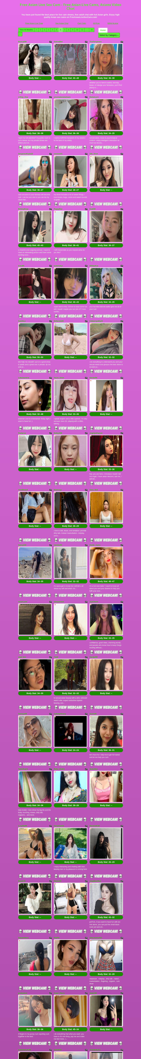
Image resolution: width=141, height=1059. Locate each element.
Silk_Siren (93, 139)
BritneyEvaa (23, 187)
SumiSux (22, 285)
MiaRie (57, 823)
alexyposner (59, 530)
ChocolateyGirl (95, 823)
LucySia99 (22, 725)
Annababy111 (95, 921)
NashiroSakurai (60, 969)
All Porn (96, 23)
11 (82, 30)
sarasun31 (58, 139)
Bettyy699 (58, 383)
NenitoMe (93, 335)
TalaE (56, 578)
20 (92, 30)
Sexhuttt (92, 628)
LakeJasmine (23, 335)
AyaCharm (93, 530)
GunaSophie (59, 725)
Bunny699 (22, 42)
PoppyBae (58, 187)
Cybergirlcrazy (60, 628)
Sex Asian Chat (61, 23)
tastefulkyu (58, 237)
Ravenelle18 (94, 725)
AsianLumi (22, 530)
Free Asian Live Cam (34, 23)
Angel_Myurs (59, 871)
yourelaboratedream (62, 90)
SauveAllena (23, 823)
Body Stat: (35, 71)
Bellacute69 (59, 285)
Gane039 (93, 871)
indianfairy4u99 (24, 921)
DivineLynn (94, 90)
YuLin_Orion (59, 335)
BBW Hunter (113, 23)
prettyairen (22, 871)
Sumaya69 (22, 628)
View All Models (26, 30)
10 (77, 30)
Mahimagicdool (24, 969)
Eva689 (92, 187)
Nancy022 (22, 481)
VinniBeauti (23, 432)
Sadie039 (57, 921)
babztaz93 (58, 481)
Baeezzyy (58, 432)
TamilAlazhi (23, 676)
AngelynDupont (95, 383)
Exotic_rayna (94, 481)
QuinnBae (93, 676)
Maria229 (57, 774)
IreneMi (21, 237)
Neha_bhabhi (59, 676)
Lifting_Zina (23, 90)
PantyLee (22, 383)
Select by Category (109, 35)
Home (103, 30)
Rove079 (21, 774)
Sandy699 (93, 578)
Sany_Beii (93, 432)
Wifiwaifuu (93, 237)
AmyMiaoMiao (95, 774)
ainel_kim (22, 578)
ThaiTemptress (95, 42)
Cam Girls (82, 23)
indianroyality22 (96, 285)
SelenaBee (58, 42)
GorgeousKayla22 (25, 139)
